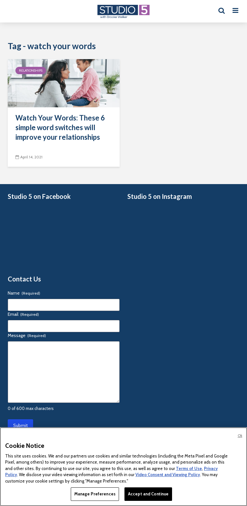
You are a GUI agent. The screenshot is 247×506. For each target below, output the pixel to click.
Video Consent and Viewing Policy (167, 474)
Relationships (30, 70)
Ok (240, 435)
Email (23, 314)
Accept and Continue (148, 493)
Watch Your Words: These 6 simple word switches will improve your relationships (60, 127)
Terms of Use (189, 468)
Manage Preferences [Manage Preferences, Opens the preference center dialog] (94, 493)
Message (27, 335)
